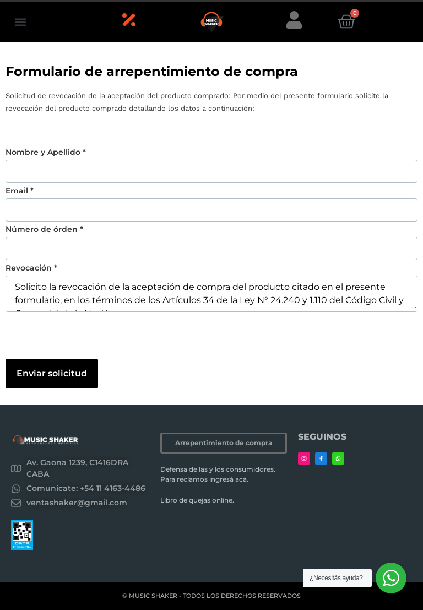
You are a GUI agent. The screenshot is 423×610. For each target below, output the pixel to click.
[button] (20, 22)
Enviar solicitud (52, 373)
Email (20, 191)
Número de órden (44, 229)
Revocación (31, 268)
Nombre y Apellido (46, 152)
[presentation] (89, 337)
